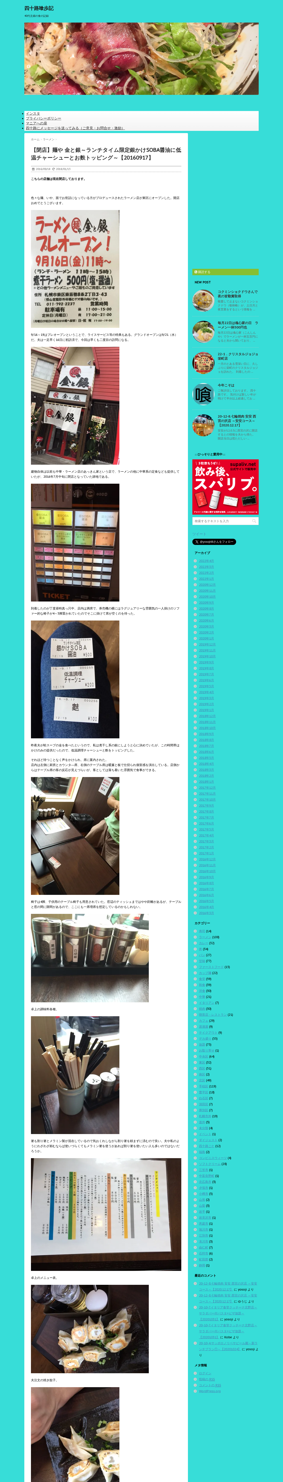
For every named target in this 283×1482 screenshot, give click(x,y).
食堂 (202, 979)
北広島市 (205, 1182)
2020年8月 (206, 609)
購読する (202, 272)
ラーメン (205, 937)
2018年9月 (206, 734)
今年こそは (226, 385)
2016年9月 (206, 877)
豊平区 (203, 1092)
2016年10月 (207, 871)
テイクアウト (208, 1033)
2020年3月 (206, 626)
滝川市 (203, 1241)
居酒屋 (203, 1027)
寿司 (202, 931)
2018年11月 (207, 722)
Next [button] (254, 67)
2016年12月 (207, 859)
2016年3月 (206, 913)
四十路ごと (206, 1146)
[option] (141, 59)
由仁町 (203, 1247)
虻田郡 (203, 1259)
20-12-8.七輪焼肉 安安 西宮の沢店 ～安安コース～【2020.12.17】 (237, 420)
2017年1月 (206, 853)
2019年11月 (207, 650)
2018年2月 (206, 776)
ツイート (199, 534)
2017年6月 (206, 823)
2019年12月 (207, 644)
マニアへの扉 (36, 123)
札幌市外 (205, 1116)
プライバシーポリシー (43, 118)
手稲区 (203, 1086)
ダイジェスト (208, 1140)
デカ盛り (205, 1039)
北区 (202, 1080)
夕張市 (203, 1188)
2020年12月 (207, 585)
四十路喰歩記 (39, 8)
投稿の (207, 1379)
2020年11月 (207, 591)
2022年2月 (206, 573)
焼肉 (202, 1009)
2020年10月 (207, 597)
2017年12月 (207, 788)
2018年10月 (207, 728)
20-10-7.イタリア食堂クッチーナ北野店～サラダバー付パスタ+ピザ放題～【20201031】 (228, 1313)
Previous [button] (29, 67)
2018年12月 (207, 716)
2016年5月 (206, 901)
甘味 (202, 961)
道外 (202, 1122)
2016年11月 (207, 865)
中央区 (203, 1056)
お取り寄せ (206, 1050)
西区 (202, 1068)
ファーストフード (211, 967)
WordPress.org (210, 1391)
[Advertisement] (225, 199)
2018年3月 (206, 770)
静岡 (202, 1265)
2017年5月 (206, 829)
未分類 (203, 1128)
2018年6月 (206, 752)
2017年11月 (207, 794)
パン (202, 955)
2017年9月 (206, 806)
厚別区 (203, 1110)
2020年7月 (206, 615)
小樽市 (203, 1194)
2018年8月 (206, 740)
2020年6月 (206, 621)
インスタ (33, 113)
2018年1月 (206, 782)
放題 (202, 1045)
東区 (202, 1062)
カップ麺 (205, 973)
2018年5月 (206, 758)
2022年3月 (206, 567)
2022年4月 (206, 561)
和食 (202, 985)
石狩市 (203, 1253)
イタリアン (206, 1003)
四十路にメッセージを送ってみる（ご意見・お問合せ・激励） (75, 128)
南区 (202, 1074)
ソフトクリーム (210, 1164)
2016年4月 (206, 907)
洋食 (202, 991)
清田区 (203, 1104)
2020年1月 (206, 638)
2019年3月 (206, 698)
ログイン (205, 1373)
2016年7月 (206, 889)
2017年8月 (206, 812)
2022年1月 (206, 579)
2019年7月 (206, 674)
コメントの (210, 1385)
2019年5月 (206, 686)
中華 (202, 997)
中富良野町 (206, 1176)
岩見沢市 (205, 1218)
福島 (202, 1152)
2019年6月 (206, 680)
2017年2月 (206, 847)
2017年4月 (206, 835)
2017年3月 (206, 841)
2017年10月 (207, 800)
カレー (203, 943)
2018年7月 (206, 746)
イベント (205, 1134)
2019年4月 (206, 692)
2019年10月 (207, 656)
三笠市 (203, 1170)
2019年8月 (206, 668)
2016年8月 (206, 883)
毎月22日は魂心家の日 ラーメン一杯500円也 (238, 325)
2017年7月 (206, 817)
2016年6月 (206, 895)
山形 (202, 1200)
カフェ (203, 1021)
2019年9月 (206, 662)
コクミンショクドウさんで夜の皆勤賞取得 (238, 294)
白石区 (203, 1098)
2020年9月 (206, 603)
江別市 (203, 1236)
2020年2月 (206, 632)
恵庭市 (203, 1224)
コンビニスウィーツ (213, 1158)
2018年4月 (206, 764)
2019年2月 (206, 704)
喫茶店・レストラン (213, 1015)
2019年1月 (206, 710)
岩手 (202, 1212)
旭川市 (203, 1230)
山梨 (202, 1206)
